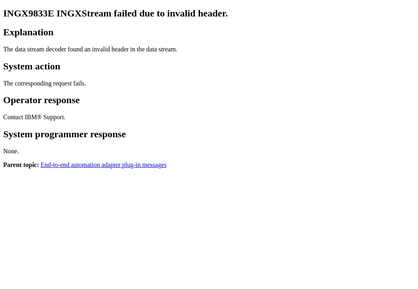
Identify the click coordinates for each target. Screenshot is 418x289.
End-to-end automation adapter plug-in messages (104, 164)
